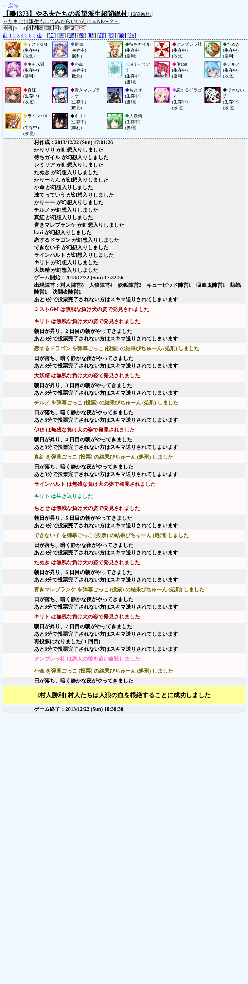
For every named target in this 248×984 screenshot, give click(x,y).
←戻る (10, 5)
